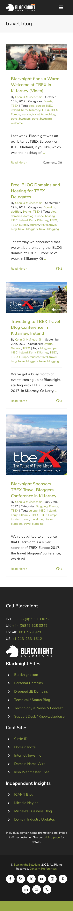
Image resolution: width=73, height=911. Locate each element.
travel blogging (42, 119)
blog (31, 106)
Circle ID (20, 738)
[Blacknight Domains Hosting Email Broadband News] (20, 5)
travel (36, 114)
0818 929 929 (29, 632)
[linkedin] (26, 889)
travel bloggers (21, 119)
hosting (50, 216)
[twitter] (31, 879)
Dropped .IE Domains (31, 691)
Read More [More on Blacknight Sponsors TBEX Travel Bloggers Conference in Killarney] (18, 569)
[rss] (21, 879)
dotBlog (16, 212)
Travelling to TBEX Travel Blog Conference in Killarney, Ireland (35, 327)
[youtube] (42, 879)
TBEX (14, 106)
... (43, 152)
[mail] (36, 889)
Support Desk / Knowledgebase (39, 716)
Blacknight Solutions (27, 865)
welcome (17, 123)
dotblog (28, 216)
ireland (15, 110)
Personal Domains (28, 683)
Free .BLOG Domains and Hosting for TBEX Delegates (35, 191)
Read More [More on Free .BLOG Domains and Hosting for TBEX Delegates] (18, 269)
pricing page (52, 837)
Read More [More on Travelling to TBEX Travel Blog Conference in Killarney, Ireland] (18, 401)
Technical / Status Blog (32, 699)
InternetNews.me (27, 755)
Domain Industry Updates (34, 819)
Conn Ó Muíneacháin (28, 97)
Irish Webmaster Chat (31, 772)
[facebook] (10, 879)
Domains (49, 207)
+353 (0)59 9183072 (32, 619)
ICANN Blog (23, 794)
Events (47, 101)
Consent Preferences (43, 869)
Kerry (24, 110)
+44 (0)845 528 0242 (29, 625)
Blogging (42, 506)
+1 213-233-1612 (27, 638)
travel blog (48, 114)
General (16, 348)
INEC (49, 106)
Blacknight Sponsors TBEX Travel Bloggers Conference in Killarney (33, 490)
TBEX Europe (19, 225)
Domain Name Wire (29, 763)
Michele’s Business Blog (33, 811)
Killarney (34, 110)
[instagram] (52, 879)
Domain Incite (25, 747)
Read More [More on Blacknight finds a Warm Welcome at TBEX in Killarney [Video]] (18, 162)
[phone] (47, 889)
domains (16, 216)
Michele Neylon (26, 802)
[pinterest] (63, 879)
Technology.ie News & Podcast (38, 708)
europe (40, 106)
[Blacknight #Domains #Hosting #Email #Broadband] (29, 647)
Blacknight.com (26, 674)
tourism (26, 114)
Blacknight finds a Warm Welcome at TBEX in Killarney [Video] (35, 85)
